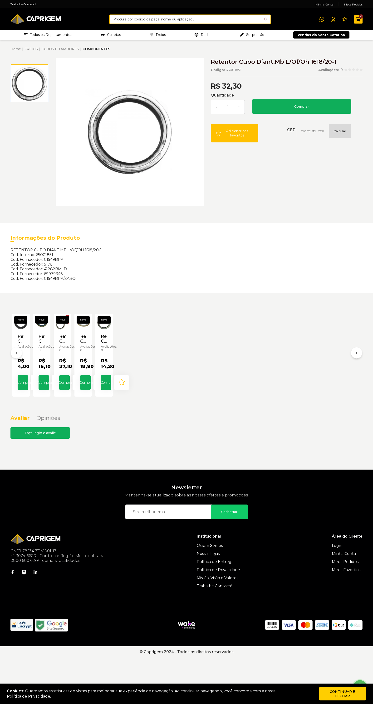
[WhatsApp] (321, 19)
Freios (158, 36)
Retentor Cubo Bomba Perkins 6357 (43, 391)
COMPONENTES (96, 51)
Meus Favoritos (346, 616)
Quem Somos (210, 592)
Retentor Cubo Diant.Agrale (317, 391)
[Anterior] (16, 378)
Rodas (203, 36)
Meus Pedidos (353, 4)
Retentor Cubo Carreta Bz (114, 391)
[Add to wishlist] (234, 135)
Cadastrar (229, 558)
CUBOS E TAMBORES (60, 51)
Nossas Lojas (208, 600)
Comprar (301, 109)
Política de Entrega (215, 608)
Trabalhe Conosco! (23, 4)
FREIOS (31, 51)
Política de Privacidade (218, 616)
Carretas (111, 36)
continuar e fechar (342, 693)
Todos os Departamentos (48, 36)
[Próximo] (356, 378)
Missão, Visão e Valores (217, 624)
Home (15, 51)
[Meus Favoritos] (344, 19)
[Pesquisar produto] (265, 19)
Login (337, 592)
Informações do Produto (45, 240)
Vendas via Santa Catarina (321, 36)
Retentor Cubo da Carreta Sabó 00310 (180, 391)
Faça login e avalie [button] (40, 479)
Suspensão (252, 36)
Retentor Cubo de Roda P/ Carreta (256, 391)
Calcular (340, 133)
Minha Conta (324, 4)
